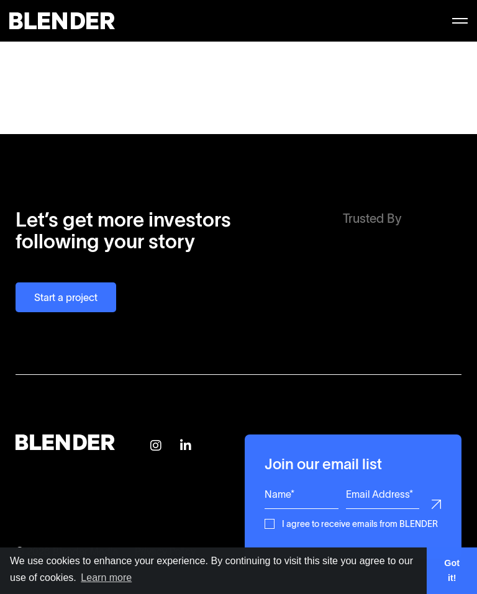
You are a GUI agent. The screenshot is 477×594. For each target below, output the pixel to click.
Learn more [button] (106, 577)
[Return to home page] (65, 446)
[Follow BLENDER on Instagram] (155, 446)
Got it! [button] (452, 570)
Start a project (66, 297)
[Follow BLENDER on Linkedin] (185, 446)
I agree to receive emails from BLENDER (360, 523)
